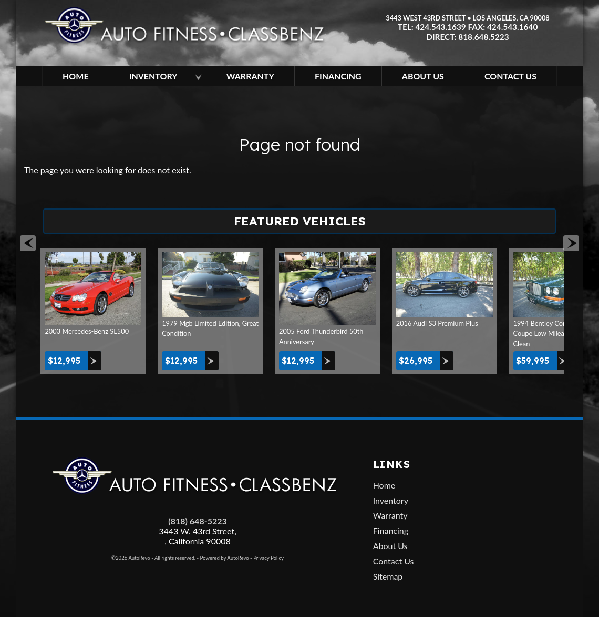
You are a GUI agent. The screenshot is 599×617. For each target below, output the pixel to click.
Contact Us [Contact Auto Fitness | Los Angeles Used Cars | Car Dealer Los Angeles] (510, 76)
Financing (390, 530)
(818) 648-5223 (197, 521)
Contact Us (393, 561)
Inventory (390, 500)
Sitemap (388, 576)
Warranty (390, 515)
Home (384, 485)
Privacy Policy (268, 558)
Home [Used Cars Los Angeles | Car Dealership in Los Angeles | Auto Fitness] (76, 76)
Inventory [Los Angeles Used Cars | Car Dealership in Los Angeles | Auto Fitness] (153, 76)
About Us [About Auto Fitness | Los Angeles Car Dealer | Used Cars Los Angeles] (423, 76)
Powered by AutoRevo (224, 558)
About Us (390, 546)
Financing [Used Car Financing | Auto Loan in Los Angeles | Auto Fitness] (338, 76)
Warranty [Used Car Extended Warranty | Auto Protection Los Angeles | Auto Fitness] (250, 76)
